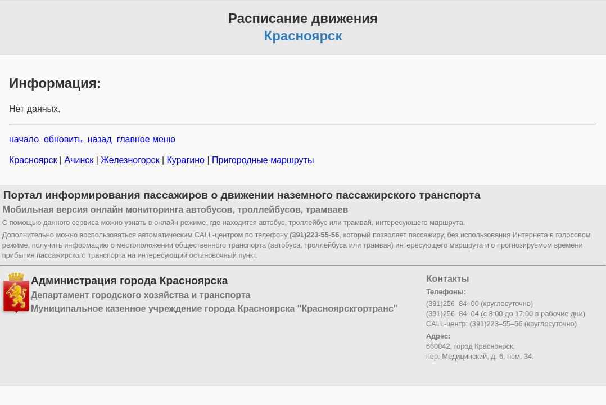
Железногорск (130, 160)
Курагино (185, 160)
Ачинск (79, 160)
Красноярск (34, 160)
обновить (63, 139)
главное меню (146, 139)
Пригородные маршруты (262, 160)
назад (100, 139)
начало (24, 139)
